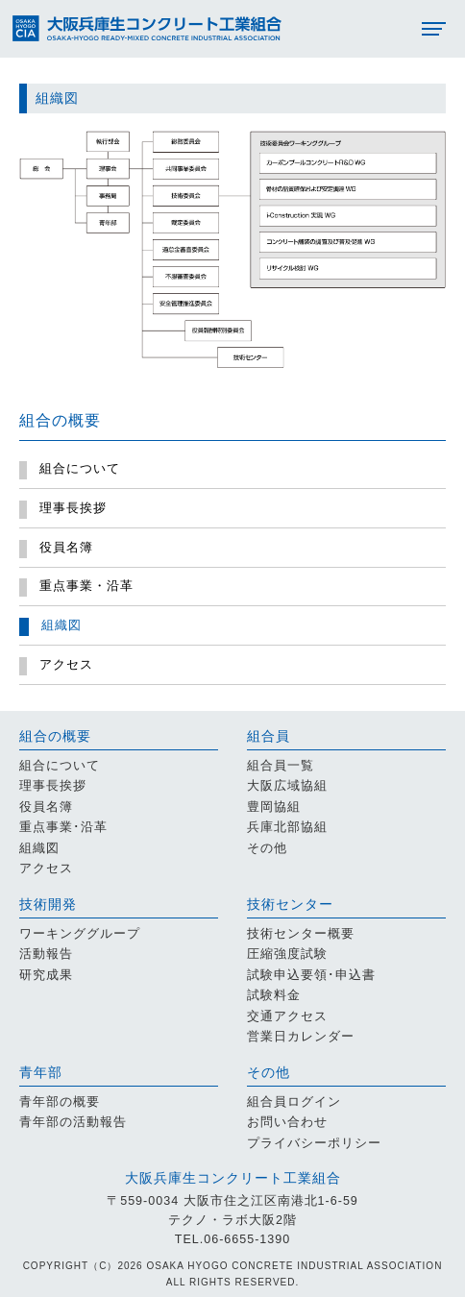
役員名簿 (46, 807)
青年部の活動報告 (73, 1122)
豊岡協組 (274, 807)
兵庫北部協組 (287, 827)
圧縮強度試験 (287, 954)
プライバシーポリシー (314, 1143)
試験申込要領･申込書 (311, 975)
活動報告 (46, 954)
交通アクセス (287, 1016)
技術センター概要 (301, 934)
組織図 (39, 848)
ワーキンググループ (79, 934)
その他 (267, 848)
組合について (59, 765)
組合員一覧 (280, 765)
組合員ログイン (294, 1102)
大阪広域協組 (287, 786)
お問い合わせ (287, 1122)
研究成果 (46, 975)
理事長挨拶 (52, 786)
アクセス (46, 868)
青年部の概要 (59, 1102)
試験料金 (274, 995)
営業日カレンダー (301, 1036)
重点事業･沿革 (63, 827)
